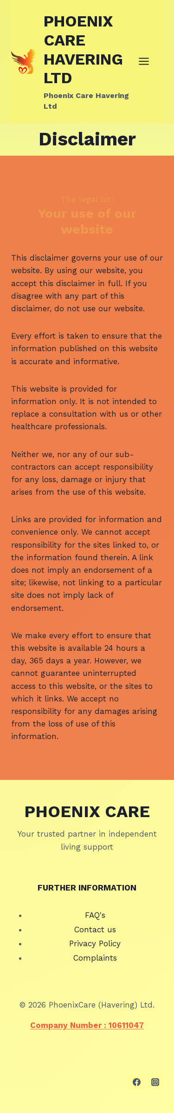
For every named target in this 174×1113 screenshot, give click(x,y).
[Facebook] (137, 1082)
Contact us (95, 929)
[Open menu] (148, 61)
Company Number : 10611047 (87, 1025)
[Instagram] (155, 1082)
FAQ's (95, 915)
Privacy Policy (95, 943)
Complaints (95, 957)
